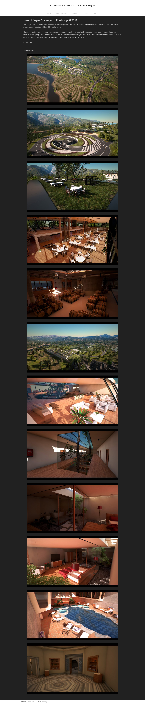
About (95, 14)
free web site (32, 702)
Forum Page (27, 42)
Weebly (44, 702)
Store (86, 14)
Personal (75, 14)
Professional (61, 14)
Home (49, 14)
